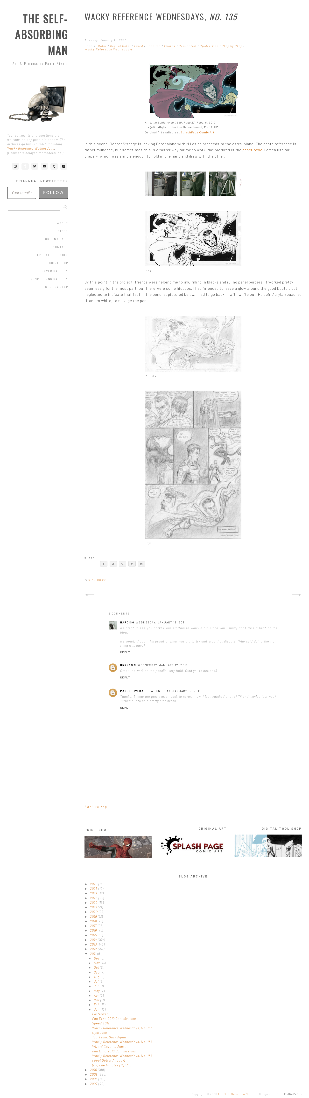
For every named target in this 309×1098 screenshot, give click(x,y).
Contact (60, 247)
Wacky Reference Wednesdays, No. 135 (122, 1056)
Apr (97, 995)
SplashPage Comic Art (197, 132)
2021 (94, 907)
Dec (97, 958)
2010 (94, 1070)
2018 (94, 921)
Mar (97, 1000)
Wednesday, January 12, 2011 (161, 622)
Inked (139, 46)
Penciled (154, 46)
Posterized (100, 1014)
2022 (94, 903)
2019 (94, 916)
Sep (97, 972)
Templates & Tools (51, 254)
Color (103, 46)
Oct (97, 967)
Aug (97, 977)
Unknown (128, 665)
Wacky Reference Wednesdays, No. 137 (122, 1028)
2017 (94, 926)
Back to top (95, 807)
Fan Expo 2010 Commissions (114, 1019)
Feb (97, 1005)
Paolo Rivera (132, 690)
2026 (94, 884)
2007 (94, 1084)
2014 (94, 940)
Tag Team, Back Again (109, 1037)
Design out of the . (281, 1094)
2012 (94, 949)
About (62, 223)
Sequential (188, 46)
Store (63, 231)
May (97, 991)
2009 (94, 1074)
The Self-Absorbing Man (41, 34)
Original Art (56, 239)
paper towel (252, 150)
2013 (94, 944)
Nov (97, 963)
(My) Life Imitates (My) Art (111, 1065)
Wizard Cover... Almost (110, 1047)
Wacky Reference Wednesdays (30, 148)
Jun (97, 986)
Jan (97, 1009)
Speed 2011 (100, 1023)
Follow (53, 193)
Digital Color (121, 46)
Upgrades (99, 1033)
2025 (94, 889)
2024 (94, 893)
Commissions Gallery (49, 278)
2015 (94, 935)
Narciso (127, 622)
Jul (97, 981)
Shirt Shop (58, 262)
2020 (94, 912)
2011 (93, 954)
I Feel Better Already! (108, 1060)
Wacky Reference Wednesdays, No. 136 (122, 1042)
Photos (170, 46)
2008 (94, 1079)
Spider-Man (209, 46)
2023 (94, 898)
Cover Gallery (55, 270)
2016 (94, 930)
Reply (125, 652)
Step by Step (56, 286)
